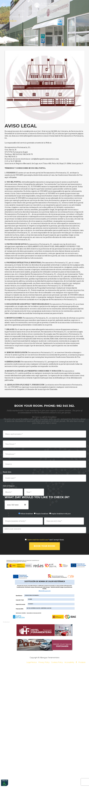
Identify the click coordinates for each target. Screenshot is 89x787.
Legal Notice (31, 662)
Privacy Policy (44, 662)
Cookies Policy (57, 662)
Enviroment (63, 11)
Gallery (48, 17)
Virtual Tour (35, 11)
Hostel (21, 11)
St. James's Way (16, 17)
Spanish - (6, 21)
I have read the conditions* (38, 540)
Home (12, 11)
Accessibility (69, 662)
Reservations (33, 17)
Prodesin (82, 662)
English (13, 21)
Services (49, 11)
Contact (59, 17)
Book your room (44, 546)
